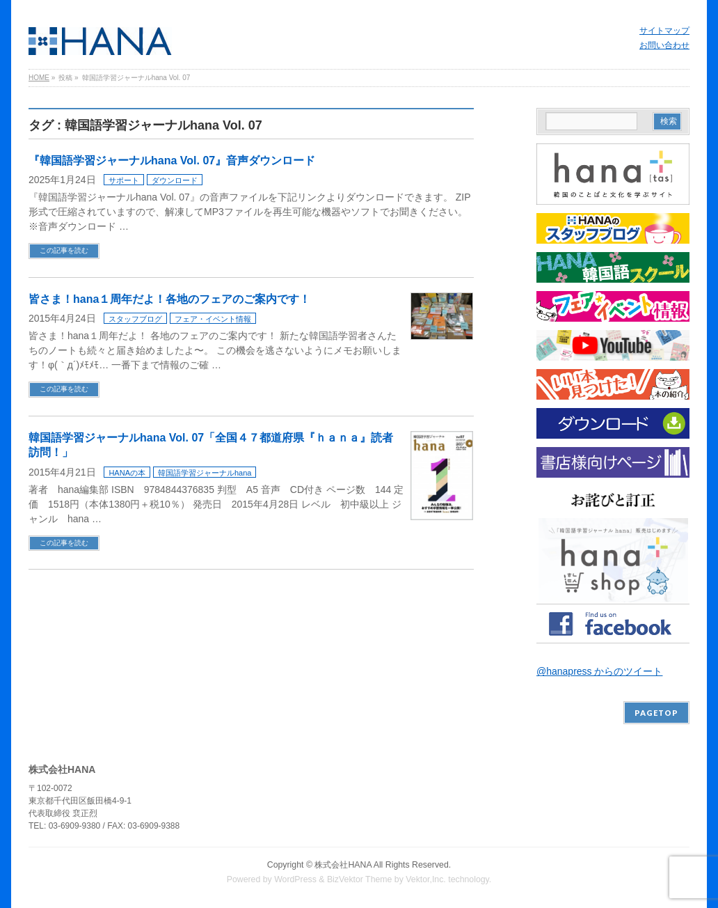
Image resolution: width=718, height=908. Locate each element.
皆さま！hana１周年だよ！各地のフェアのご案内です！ (169, 299)
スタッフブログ (135, 319)
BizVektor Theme (359, 879)
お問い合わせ (664, 45)
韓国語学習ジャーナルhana (204, 473)
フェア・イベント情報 (213, 319)
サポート (124, 180)
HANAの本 (127, 473)
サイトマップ (664, 31)
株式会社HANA (343, 865)
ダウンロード (175, 180)
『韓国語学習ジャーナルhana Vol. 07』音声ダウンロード (172, 160)
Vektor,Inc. (426, 879)
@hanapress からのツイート (599, 671)
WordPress (295, 879)
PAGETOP (656, 712)
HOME (39, 77)
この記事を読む (64, 250)
